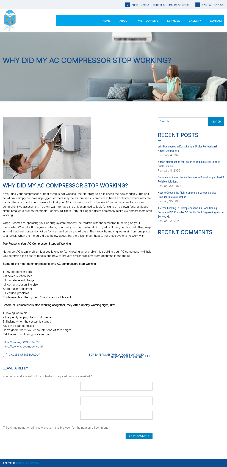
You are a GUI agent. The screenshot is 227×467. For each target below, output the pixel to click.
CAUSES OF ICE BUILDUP (24, 354)
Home (106, 21)
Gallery (195, 21)
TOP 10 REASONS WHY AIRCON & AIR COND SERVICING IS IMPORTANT (116, 356)
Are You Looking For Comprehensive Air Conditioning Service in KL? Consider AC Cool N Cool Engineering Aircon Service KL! (191, 212)
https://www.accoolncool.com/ (23, 346)
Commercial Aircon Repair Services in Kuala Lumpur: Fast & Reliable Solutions (191, 179)
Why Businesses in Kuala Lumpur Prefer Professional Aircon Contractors (187, 148)
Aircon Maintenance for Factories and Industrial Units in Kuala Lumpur (189, 164)
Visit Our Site (148, 21)
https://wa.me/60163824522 (21, 342)
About (124, 21)
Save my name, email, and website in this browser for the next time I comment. (57, 427)
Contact (216, 21)
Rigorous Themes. (27, 463)
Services (173, 21)
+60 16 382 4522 (209, 4)
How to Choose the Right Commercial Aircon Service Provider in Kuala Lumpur (187, 195)
